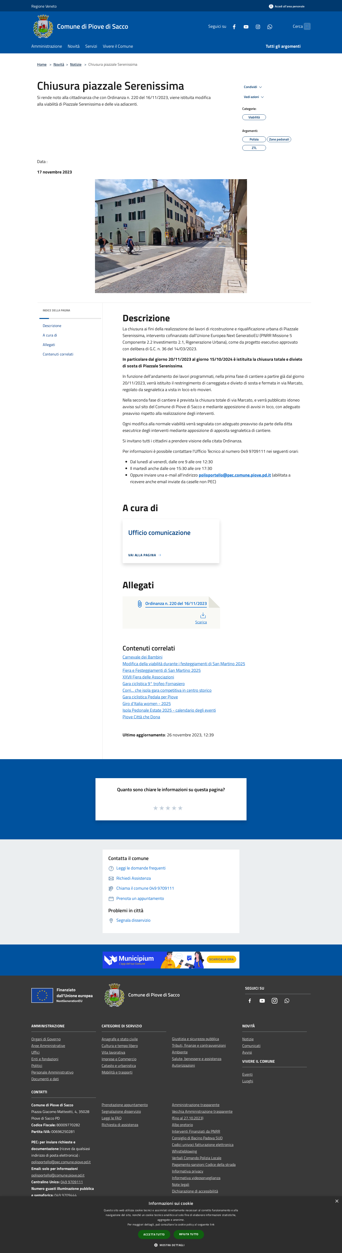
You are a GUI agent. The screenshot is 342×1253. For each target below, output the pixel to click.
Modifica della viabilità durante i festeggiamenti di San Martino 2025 (184, 663)
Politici (36, 1065)
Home (42, 64)
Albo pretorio (182, 1124)
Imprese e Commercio (119, 1059)
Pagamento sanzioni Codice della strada (204, 1164)
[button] (171, 1245)
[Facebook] (225, 26)
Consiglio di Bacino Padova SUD (197, 1138)
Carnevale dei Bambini (142, 657)
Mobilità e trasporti (117, 1072)
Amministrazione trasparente (195, 1105)
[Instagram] (248, 26)
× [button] (336, 1201)
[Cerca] (305, 26)
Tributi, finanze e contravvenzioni (199, 1045)
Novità (58, 64)
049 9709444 (65, 1195)
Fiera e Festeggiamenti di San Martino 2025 (162, 670)
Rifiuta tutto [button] (189, 1234)
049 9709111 (72, 1182)
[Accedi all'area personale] (287, 6)
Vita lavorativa (113, 1052)
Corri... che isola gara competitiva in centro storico (167, 690)
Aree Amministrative (48, 1045)
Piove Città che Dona (141, 717)
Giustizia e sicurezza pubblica (195, 1039)
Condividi (253, 87)
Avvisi (247, 1052)
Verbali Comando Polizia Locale (196, 1158)
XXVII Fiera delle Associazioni (148, 677)
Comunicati (251, 1045)
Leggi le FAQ (112, 1118)
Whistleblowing (184, 1151)
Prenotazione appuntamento (125, 1105)
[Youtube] (237, 26)
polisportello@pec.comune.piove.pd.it (235, 475)
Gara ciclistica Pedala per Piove (150, 697)
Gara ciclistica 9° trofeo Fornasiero (154, 683)
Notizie (75, 64)
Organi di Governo (46, 1039)
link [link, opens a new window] (212, 1224)
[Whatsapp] (260, 26)
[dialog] (171, 1224)
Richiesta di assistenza (120, 1124)
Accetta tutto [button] (154, 1234)
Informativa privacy (187, 1171)
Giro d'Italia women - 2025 (147, 703)
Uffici (35, 1052)
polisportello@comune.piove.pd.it (58, 1175)
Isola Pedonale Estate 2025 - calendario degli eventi (169, 710)
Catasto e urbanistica (119, 1065)
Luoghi (247, 1081)
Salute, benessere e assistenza (196, 1058)
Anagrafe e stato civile (120, 1039)
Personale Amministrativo (52, 1072)
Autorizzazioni (183, 1065)
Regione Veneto (44, 6)
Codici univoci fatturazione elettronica (202, 1144)
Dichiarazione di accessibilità (195, 1191)
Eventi (247, 1074)
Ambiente (180, 1052)
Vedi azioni (254, 97)
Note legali (180, 1184)
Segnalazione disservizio (121, 1111)
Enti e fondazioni (44, 1059)
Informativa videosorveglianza (196, 1178)
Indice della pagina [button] (56, 310)
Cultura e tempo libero (120, 1045)
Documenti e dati (45, 1079)
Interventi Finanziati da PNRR (196, 1131)
